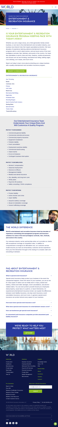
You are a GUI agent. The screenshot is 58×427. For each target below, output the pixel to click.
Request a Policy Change (12, 392)
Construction (9, 361)
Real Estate (8, 370)
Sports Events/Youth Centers (14, 102)
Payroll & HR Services (27, 368)
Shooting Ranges (10, 99)
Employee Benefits (26, 364)
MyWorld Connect (10, 394)
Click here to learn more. (29, 3)
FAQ (39, 366)
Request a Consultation (16, 71)
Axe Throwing (10, 79)
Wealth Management (27, 374)
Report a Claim (9, 386)
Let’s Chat (29, 333)
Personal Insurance (27, 370)
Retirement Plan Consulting (28, 366)
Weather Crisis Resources (12, 396)
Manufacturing (9, 366)
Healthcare (8, 364)
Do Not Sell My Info (47, 402)
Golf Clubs (9, 88)
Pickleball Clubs (10, 97)
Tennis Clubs (9, 109)
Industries (14, 28)
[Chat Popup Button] (55, 423)
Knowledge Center (42, 361)
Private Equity (9, 368)
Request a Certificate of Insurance (14, 390)
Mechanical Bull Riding (12, 93)
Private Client (25, 372)
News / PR (40, 364)
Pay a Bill (8, 388)
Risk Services (25, 376)
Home (7, 28)
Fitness (8, 86)
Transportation (9, 372)
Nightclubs (9, 95)
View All (8, 374)
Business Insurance (27, 361)
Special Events (10, 106)
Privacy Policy (36, 402)
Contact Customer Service (12, 398)
